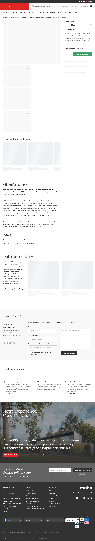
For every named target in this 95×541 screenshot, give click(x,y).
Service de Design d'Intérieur (12, 498)
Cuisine (22, 12)
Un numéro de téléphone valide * (38, 344)
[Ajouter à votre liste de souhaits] (91, 25)
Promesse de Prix (8, 501)
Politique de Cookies (21, 538)
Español (90, 538)
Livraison (8, 393)
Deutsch (85, 538)
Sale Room (52, 506)
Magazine (52, 493)
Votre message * (66, 327)
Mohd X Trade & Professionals (12, 503)
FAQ (27, 496)
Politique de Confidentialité (9, 538)
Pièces (51, 491)
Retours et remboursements (35, 501)
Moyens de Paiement (32, 498)
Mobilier (5, 12)
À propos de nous (8, 493)
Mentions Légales (31, 538)
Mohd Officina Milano (9, 506)
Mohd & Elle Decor (54, 503)
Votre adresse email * (35, 335)
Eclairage (14, 12)
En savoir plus (71, 393)
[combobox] (4, 520)
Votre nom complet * (34, 327)
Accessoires (51, 12)
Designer (52, 501)
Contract (5, 508)
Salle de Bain (32, 12)
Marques (68, 12)
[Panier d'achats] (91, 6)
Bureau (41, 12)
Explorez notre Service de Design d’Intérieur (35, 455)
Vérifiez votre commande (34, 491)
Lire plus (86, 40)
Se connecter (84, 6)
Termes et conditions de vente (35, 508)
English (76, 538)
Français (80, 538)
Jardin (60, 12)
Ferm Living (69, 21)
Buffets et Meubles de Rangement (18, 17)
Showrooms (6, 496)
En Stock (76, 12)
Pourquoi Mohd (7, 491)
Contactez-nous (31, 493)
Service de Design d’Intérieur (67, 6)
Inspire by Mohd (54, 496)
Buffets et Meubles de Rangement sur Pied (42, 17)
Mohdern (5, 511)
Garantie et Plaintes (32, 506)
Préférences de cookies (42, 538)
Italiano (71, 538)
